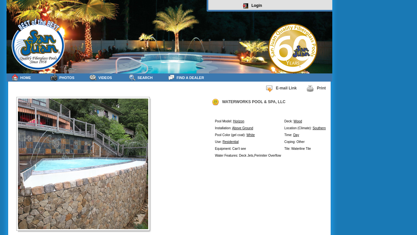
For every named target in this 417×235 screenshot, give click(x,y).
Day (296, 135)
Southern (319, 128)
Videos (101, 77)
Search (140, 77)
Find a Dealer (186, 77)
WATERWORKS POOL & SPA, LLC (248, 102)
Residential (230, 142)
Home (21, 77)
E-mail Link (281, 88)
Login (252, 5)
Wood (298, 121)
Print (316, 88)
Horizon (238, 121)
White (250, 135)
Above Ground (242, 128)
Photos (62, 77)
